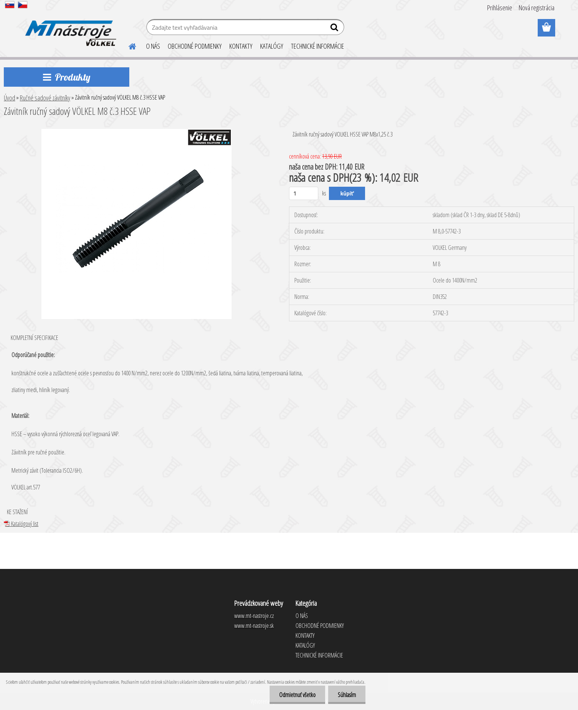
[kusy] (303, 193)
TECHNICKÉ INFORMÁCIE (317, 46)
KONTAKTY (240, 46)
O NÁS (153, 46)
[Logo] (69, 28)
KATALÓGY (271, 46)
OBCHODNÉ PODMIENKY (195, 46)
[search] (335, 29)
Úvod (9, 97)
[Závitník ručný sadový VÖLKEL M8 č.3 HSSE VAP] (136, 132)
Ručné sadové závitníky (45, 97)
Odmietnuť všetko (297, 695)
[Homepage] (128, 45)
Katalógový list (21, 523)
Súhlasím (347, 695)
